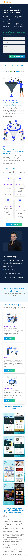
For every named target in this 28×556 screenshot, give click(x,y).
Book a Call (9, 338)
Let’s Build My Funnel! (17, 56)
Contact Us (9, 370)
